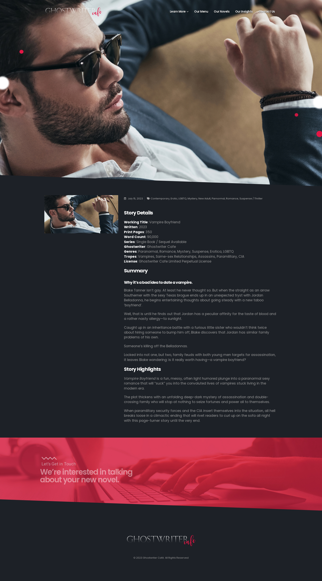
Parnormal (218, 198)
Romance (232, 198)
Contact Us (267, 11)
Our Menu (201, 11)
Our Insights (244, 11)
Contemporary (160, 198)
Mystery (192, 198)
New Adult (204, 198)
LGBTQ (182, 198)
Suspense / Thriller (251, 198)
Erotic (174, 198)
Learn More (178, 11)
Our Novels (221, 11)
